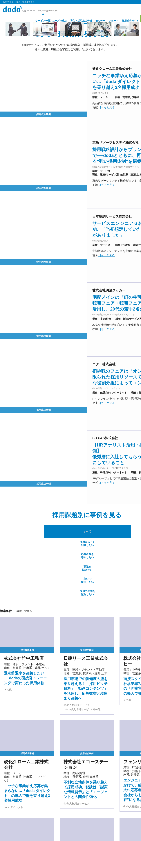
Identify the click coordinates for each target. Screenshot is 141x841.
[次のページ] (99, 804)
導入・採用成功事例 (75, 20)
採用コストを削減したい (43, 426)
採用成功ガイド (124, 20)
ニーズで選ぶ (54, 20)
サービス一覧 (36, 20)
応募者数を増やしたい (72, 426)
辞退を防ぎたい (101, 426)
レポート (108, 20)
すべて (14, 425)
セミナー (95, 20)
